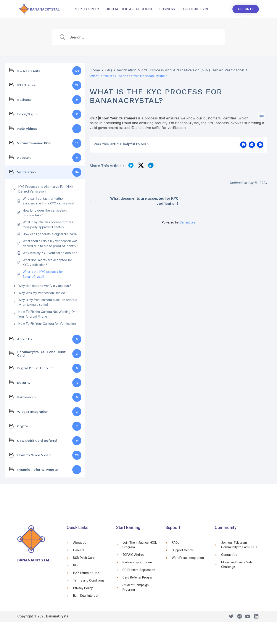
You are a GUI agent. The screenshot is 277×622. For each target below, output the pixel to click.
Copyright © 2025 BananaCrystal (43, 616)
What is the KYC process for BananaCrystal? (43, 274)
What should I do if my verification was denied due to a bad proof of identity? (50, 243)
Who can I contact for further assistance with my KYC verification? (48, 201)
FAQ (108, 70)
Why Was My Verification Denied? (42, 293)
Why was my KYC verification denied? (50, 253)
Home (95, 70)
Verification (127, 70)
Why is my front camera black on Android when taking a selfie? (47, 302)
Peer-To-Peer (86, 8)
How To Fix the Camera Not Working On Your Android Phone (47, 314)
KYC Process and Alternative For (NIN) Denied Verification (45, 189)
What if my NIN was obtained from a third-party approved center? (48, 224)
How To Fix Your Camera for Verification (47, 323)
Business (167, 8)
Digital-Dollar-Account (129, 8)
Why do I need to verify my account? (44, 286)
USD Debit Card (195, 8)
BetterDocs (187, 222)
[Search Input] (144, 37)
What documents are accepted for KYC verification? (47, 262)
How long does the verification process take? (45, 213)
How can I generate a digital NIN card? (50, 234)
